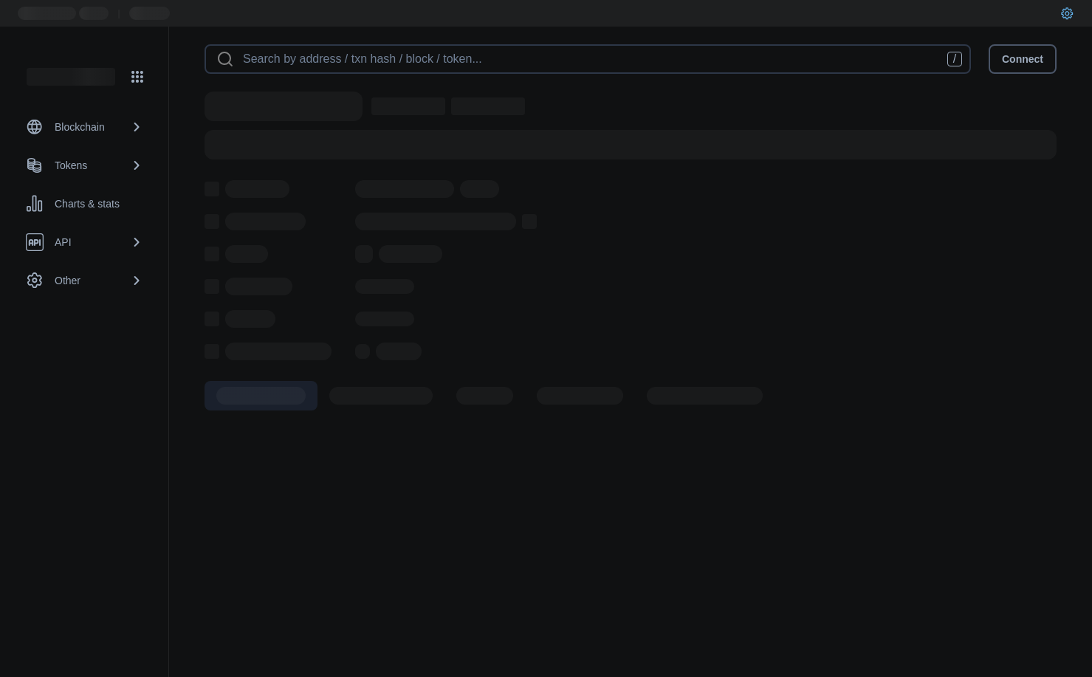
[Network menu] (137, 76)
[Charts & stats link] (84, 203)
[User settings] (1067, 13)
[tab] (261, 395)
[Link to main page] (71, 77)
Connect (1022, 59)
